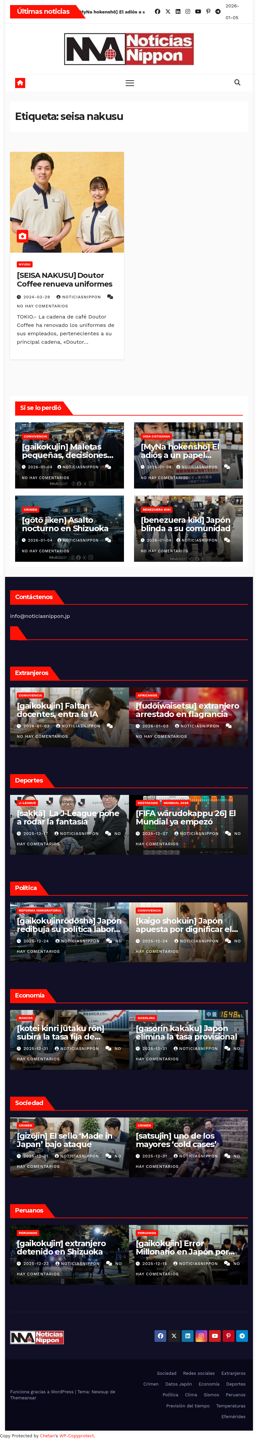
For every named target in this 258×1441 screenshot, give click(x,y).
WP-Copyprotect (76, 1435)
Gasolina (146, 1018)
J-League (27, 803)
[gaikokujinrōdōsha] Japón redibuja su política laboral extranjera (69, 929)
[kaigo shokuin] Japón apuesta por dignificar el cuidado (184, 929)
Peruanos (28, 1233)
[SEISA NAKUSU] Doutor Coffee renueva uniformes (64, 280)
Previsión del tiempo (188, 1405)
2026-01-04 (41, 467)
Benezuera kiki (157, 509)
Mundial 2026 (176, 803)
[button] (237, 82)
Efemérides (233, 1416)
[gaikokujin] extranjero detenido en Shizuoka (61, 1247)
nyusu (25, 264)
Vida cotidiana (156, 436)
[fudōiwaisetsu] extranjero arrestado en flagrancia (187, 710)
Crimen (30, 509)
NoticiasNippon (79, 297)
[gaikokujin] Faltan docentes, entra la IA (57, 710)
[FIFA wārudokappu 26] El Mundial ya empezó (186, 817)
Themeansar (23, 1397)
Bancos (26, 1018)
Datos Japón (178, 1384)
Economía (209, 1384)
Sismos (211, 1394)
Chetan (47, 1435)
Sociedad (166, 1373)
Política (170, 1394)
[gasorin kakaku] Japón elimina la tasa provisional (186, 1032)
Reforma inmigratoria (40, 910)
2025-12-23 (37, 1263)
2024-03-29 (38, 297)
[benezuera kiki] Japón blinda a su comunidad (185, 524)
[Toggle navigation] (130, 83)
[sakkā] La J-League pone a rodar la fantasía (68, 817)
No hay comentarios (42, 306)
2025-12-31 (37, 1048)
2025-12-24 (37, 941)
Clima (191, 1394)
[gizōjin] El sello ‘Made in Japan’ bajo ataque (65, 1140)
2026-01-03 (37, 726)
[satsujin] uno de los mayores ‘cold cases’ (176, 1140)
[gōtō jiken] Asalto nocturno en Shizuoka (65, 524)
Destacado (148, 803)
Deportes (236, 1384)
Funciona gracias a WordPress (42, 1391)
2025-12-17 (37, 833)
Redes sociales (199, 1373)
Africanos (147, 695)
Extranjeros (233, 1373)
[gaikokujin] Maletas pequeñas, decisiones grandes (64, 455)
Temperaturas (231, 1405)
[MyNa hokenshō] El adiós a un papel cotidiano (180, 455)
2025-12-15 (155, 1263)
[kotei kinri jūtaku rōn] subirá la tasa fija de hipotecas (60, 1036)
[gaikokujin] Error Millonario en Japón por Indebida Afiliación (182, 1251)
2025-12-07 (156, 833)
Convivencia (35, 436)
